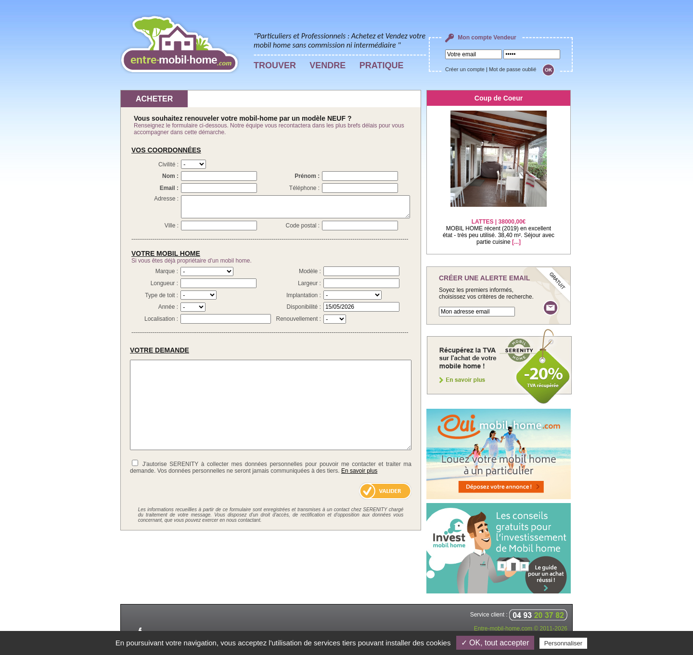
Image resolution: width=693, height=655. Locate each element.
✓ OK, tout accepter (495, 643)
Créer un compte (465, 69)
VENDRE (327, 65)
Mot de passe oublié (512, 69)
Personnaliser (563, 643)
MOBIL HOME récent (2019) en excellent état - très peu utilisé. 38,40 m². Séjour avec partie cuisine (498, 225)
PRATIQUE (381, 65)
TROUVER (275, 65)
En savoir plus (359, 470)
